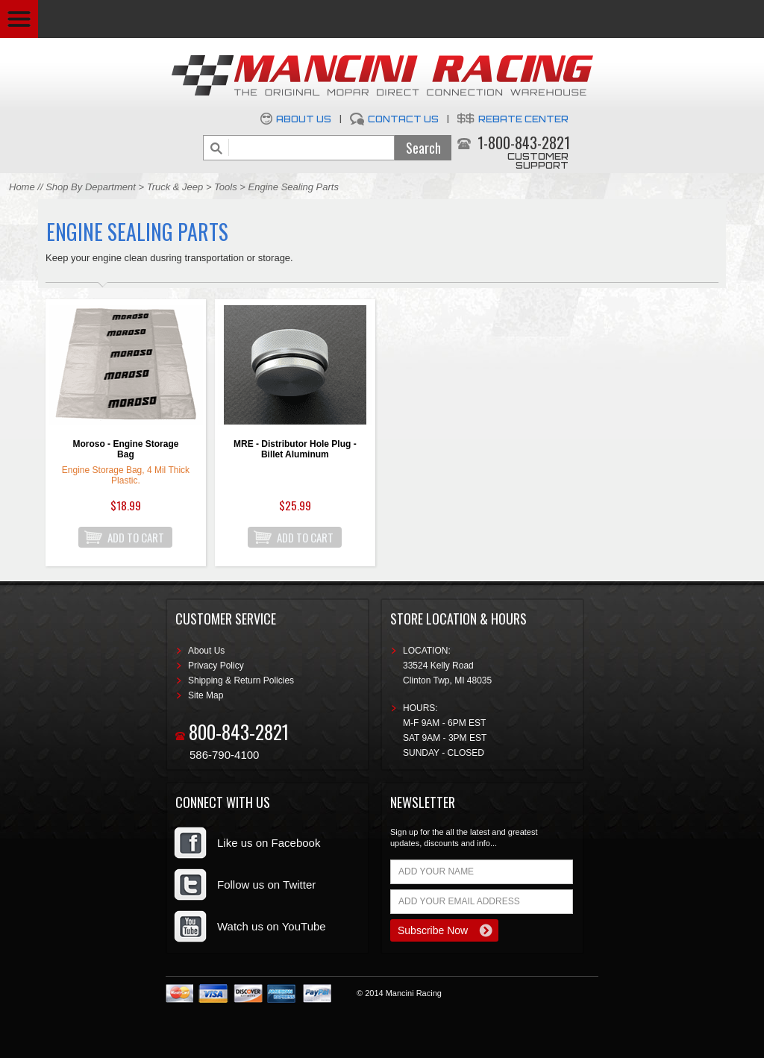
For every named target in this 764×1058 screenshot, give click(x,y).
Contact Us (403, 119)
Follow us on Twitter (266, 884)
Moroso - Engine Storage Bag (125, 449)
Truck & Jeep (175, 186)
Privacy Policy (216, 665)
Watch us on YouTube (271, 926)
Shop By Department (91, 186)
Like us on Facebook (268, 842)
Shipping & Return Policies (241, 680)
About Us (303, 119)
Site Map (205, 695)
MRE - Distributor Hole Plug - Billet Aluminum (295, 449)
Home (22, 186)
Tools (225, 186)
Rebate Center (523, 119)
